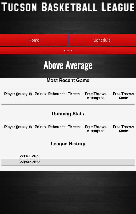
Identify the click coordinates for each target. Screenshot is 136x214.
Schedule (89, 40)
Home (34, 40)
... (68, 47)
